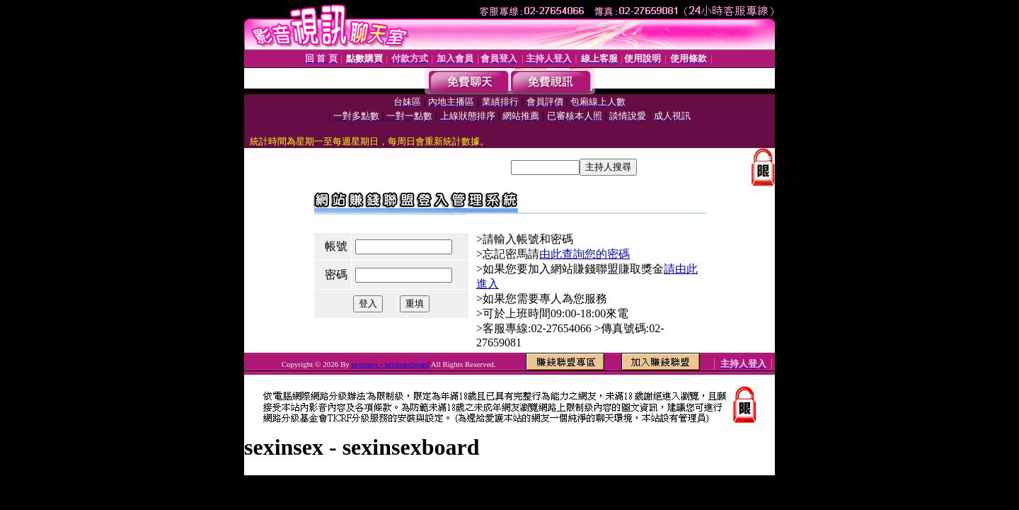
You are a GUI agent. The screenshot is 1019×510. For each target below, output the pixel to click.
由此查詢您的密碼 (584, 254)
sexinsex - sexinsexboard (391, 364)
